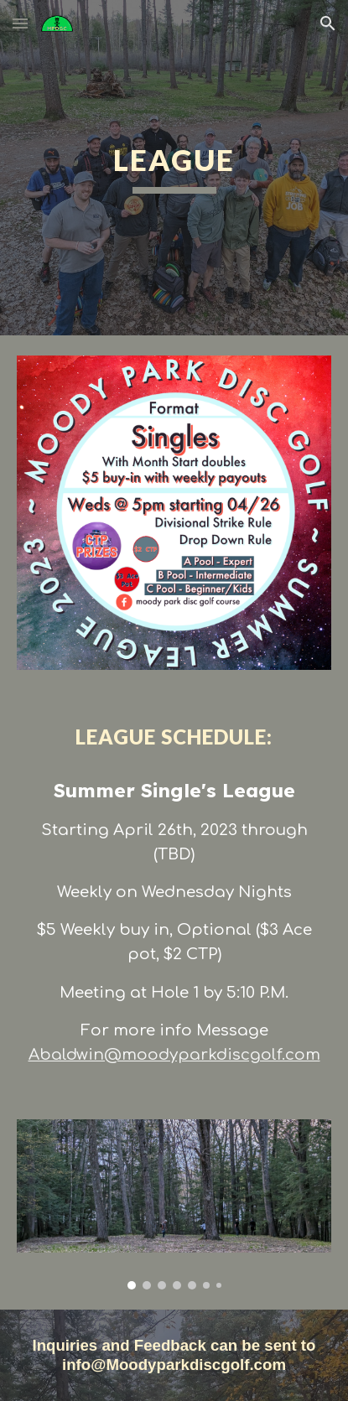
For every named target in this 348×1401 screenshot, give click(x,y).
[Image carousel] (174, 1204)
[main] (174, 167)
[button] (20, 23)
